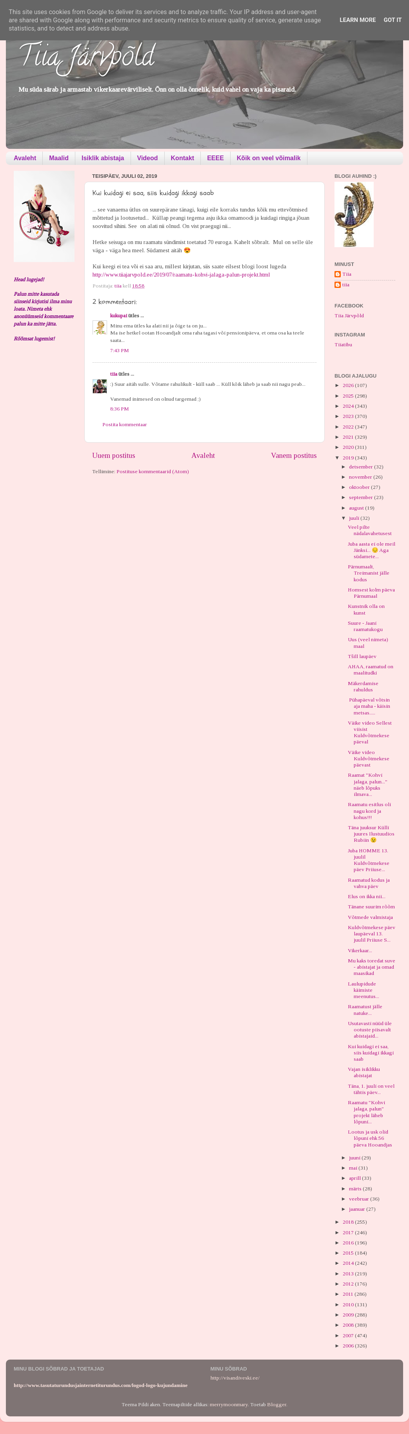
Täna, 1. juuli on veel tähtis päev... (371, 1089)
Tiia (346, 274)
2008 (349, 1325)
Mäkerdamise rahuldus (363, 686)
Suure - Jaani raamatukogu (365, 626)
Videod (147, 158)
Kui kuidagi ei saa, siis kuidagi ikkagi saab (371, 1052)
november (361, 477)
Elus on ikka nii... (366, 896)
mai (353, 1168)
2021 (349, 437)
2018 (349, 1222)
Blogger (276, 1404)
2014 (349, 1263)
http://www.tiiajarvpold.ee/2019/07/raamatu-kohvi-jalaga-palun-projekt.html (181, 274)
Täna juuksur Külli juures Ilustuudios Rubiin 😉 (371, 834)
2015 (349, 1253)
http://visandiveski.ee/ (235, 1378)
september (361, 497)
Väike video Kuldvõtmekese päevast (368, 758)
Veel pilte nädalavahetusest (370, 530)
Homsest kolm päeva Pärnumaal (371, 593)
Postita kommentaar (124, 424)
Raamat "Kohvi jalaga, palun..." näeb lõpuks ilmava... (367, 784)
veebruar (359, 1199)
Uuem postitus (113, 455)
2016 (349, 1243)
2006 (349, 1346)
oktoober (360, 487)
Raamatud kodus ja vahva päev (369, 883)
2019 (349, 458)
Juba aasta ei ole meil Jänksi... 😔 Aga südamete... (371, 550)
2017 (349, 1232)
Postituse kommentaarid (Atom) (152, 471)
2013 (349, 1274)
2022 (349, 427)
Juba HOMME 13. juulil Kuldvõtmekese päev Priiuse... (368, 860)
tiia (113, 374)
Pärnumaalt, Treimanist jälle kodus (368, 573)
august (357, 508)
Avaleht (25, 158)
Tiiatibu (343, 344)
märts (356, 1189)
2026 (349, 385)
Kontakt (183, 158)
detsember (361, 467)
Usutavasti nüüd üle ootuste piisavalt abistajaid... (370, 1029)
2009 (349, 1315)
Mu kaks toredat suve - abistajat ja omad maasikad (371, 967)
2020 (349, 447)
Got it (393, 20)
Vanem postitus (294, 455)
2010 (349, 1304)
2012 (349, 1284)
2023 (349, 416)
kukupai (118, 315)
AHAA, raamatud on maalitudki (370, 670)
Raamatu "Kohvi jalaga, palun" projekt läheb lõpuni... (366, 1112)
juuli (354, 518)
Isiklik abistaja (103, 158)
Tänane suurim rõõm (371, 907)
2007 (349, 1335)
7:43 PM (119, 350)
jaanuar (357, 1209)
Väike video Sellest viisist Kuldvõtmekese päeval (370, 732)
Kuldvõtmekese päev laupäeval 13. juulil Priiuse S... (371, 933)
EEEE (215, 158)
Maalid (59, 158)
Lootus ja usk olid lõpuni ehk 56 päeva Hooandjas (370, 1138)
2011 (348, 1294)
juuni (355, 1158)
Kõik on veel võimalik (269, 158)
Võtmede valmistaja (370, 917)
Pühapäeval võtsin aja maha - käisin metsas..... (369, 706)
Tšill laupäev (362, 656)
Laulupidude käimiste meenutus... (363, 990)
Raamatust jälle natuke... (365, 1010)
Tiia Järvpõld (86, 59)
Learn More (358, 20)
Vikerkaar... (360, 950)
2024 (349, 406)
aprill (355, 1178)
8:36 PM (119, 409)
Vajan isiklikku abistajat (364, 1072)
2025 (349, 396)
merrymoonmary (229, 1404)
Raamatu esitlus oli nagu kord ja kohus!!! (369, 810)
